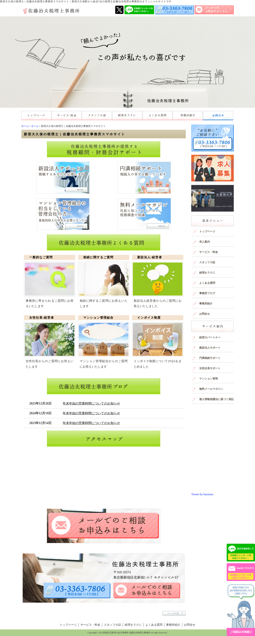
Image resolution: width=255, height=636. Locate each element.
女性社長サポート (209, 368)
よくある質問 (207, 283)
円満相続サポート (209, 358)
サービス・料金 (208, 252)
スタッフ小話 (207, 262)
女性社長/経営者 (41, 317)
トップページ (207, 231)
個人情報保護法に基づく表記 (216, 399)
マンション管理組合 (98, 317)
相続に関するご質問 (98, 257)
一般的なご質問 (41, 257)
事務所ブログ (207, 293)
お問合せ (204, 313)
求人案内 (204, 241)
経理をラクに (207, 272)
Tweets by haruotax (202, 494)
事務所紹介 (205, 303)
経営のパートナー (209, 337)
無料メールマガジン (211, 388)
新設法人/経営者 (149, 257)
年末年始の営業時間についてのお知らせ (91, 403)
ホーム (25, 126)
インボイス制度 (149, 317)
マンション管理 (208, 378)
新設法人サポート (209, 347)
